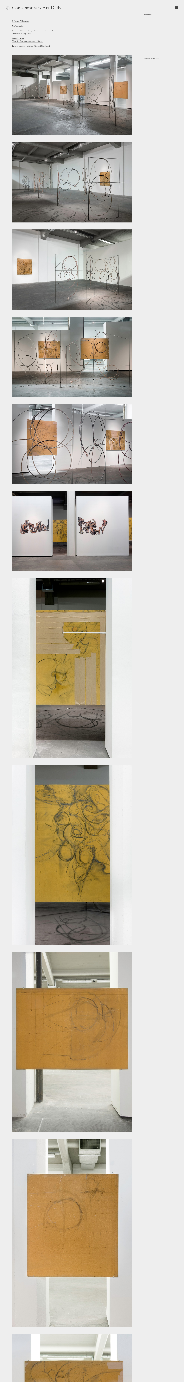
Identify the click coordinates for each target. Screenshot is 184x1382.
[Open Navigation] (177, 7)
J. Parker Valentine (20, 21)
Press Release (18, 39)
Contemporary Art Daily (36, 8)
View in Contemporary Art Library (27, 41)
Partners (147, 15)
